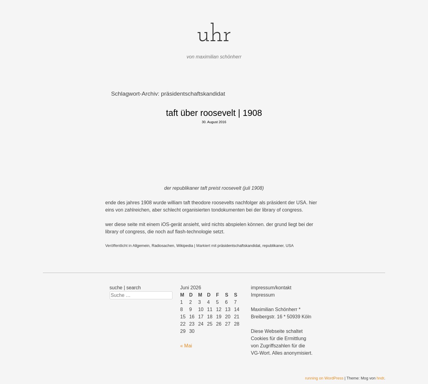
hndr (380, 378)
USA (290, 245)
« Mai (186, 345)
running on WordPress (324, 378)
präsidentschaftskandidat (238, 245)
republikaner (273, 245)
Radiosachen (163, 245)
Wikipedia (184, 245)
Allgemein (141, 245)
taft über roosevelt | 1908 (214, 113)
